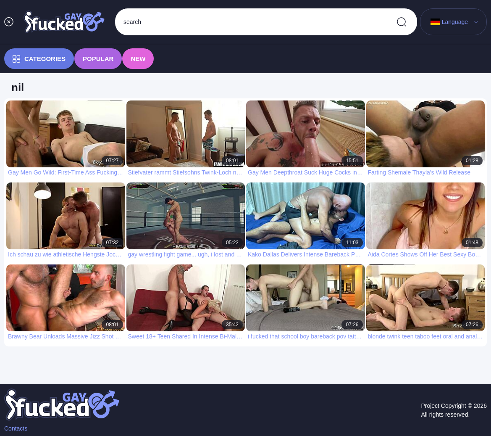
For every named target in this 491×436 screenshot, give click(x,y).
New (138, 58)
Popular (98, 58)
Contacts (15, 428)
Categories (39, 59)
